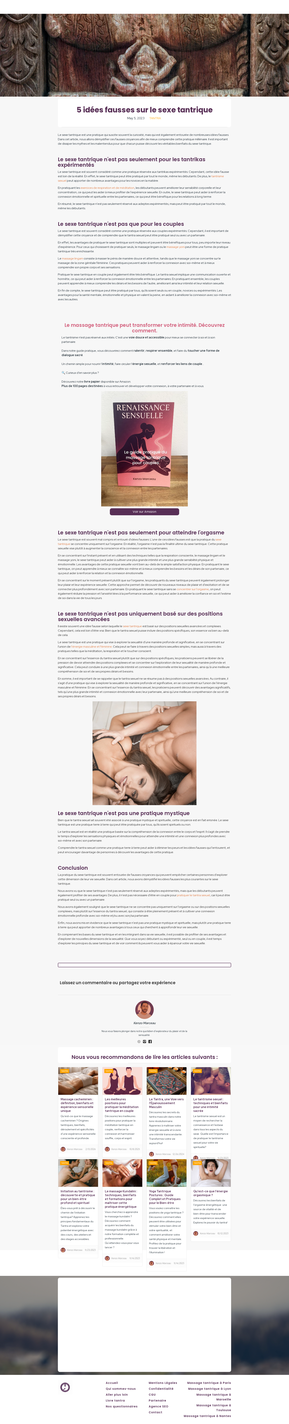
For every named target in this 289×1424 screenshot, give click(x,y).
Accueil (112, 1383)
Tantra (155, 118)
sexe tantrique (132, 626)
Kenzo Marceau (144, 1023)
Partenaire (157, 1400)
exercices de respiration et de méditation (107, 188)
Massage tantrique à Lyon (209, 1389)
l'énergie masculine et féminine (91, 647)
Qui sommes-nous (121, 1389)
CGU (152, 1395)
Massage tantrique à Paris (209, 1383)
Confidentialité (161, 1389)
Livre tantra (115, 1400)
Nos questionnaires (122, 1406)
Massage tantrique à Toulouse (213, 1407)
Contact (155, 1412)
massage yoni (176, 247)
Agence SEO (158, 1406)
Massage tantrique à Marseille (213, 1397)
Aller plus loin (117, 1395)
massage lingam (72, 258)
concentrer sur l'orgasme (193, 589)
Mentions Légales (163, 1383)
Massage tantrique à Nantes (207, 1416)
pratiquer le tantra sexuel (193, 895)
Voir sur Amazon (144, 512)
